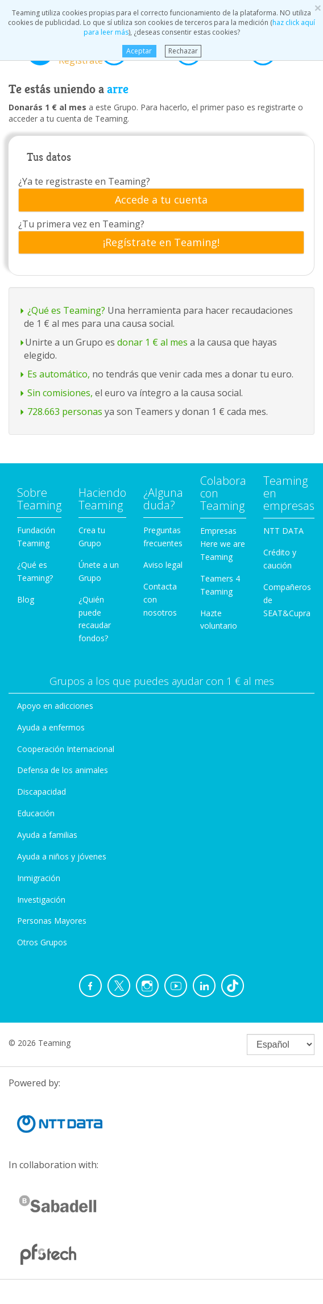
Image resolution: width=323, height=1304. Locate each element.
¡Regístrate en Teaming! (161, 242)
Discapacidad (41, 791)
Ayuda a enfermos (51, 727)
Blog (25, 599)
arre (118, 89)
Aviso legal (163, 564)
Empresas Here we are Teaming (222, 543)
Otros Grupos (42, 942)
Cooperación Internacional (65, 749)
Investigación (41, 899)
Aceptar (139, 51)
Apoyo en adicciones (55, 705)
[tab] (161, 200)
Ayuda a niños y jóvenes (61, 856)
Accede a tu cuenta (161, 200)
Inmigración (38, 878)
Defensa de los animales (62, 770)
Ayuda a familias (47, 834)
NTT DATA (283, 530)
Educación (36, 813)
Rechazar (183, 51)
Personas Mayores (51, 920)
